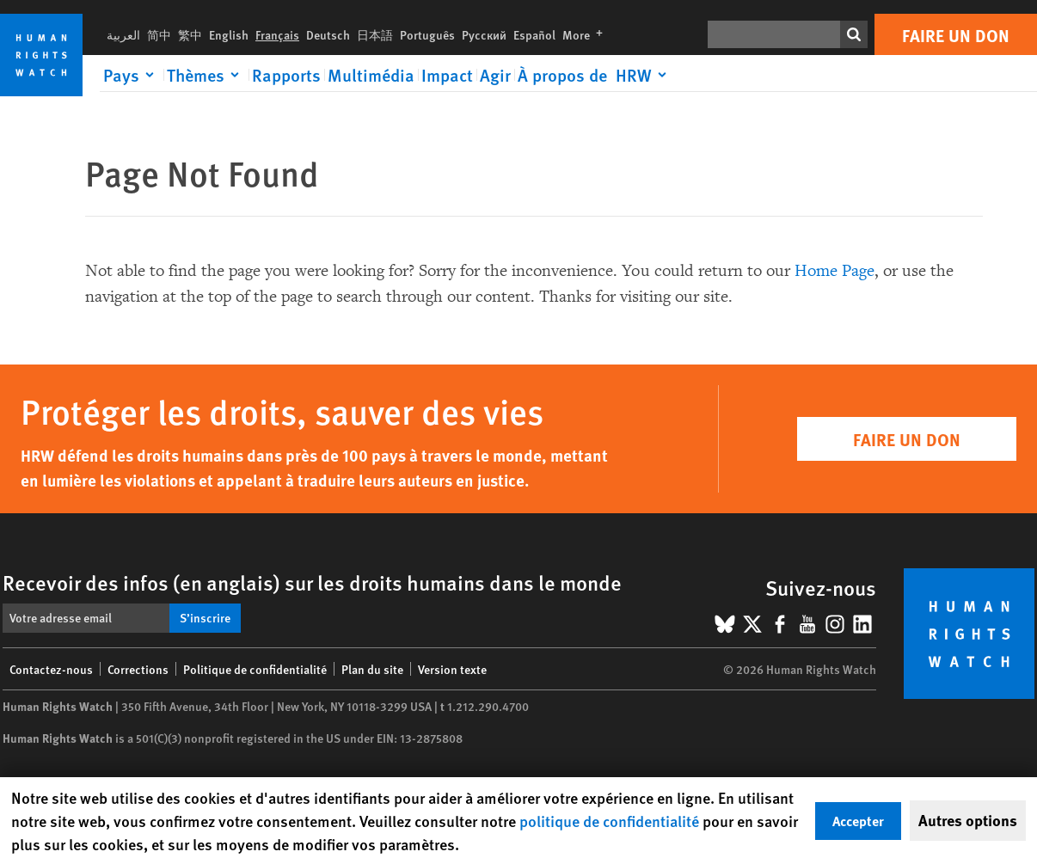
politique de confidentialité (609, 820)
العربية (123, 34)
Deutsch (328, 34)
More (586, 34)
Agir (495, 75)
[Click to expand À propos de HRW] (595, 75)
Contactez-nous (51, 668)
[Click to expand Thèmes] (206, 75)
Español (534, 34)
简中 (159, 34)
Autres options (967, 820)
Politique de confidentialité (255, 668)
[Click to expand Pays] (131, 75)
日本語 (375, 34)
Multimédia (371, 75)
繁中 (190, 34)
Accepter (858, 820)
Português (427, 34)
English (229, 34)
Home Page (834, 270)
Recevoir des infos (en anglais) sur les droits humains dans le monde (312, 582)
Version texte (452, 668)
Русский (484, 34)
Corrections (138, 668)
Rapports (286, 75)
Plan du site (372, 668)
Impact (447, 75)
